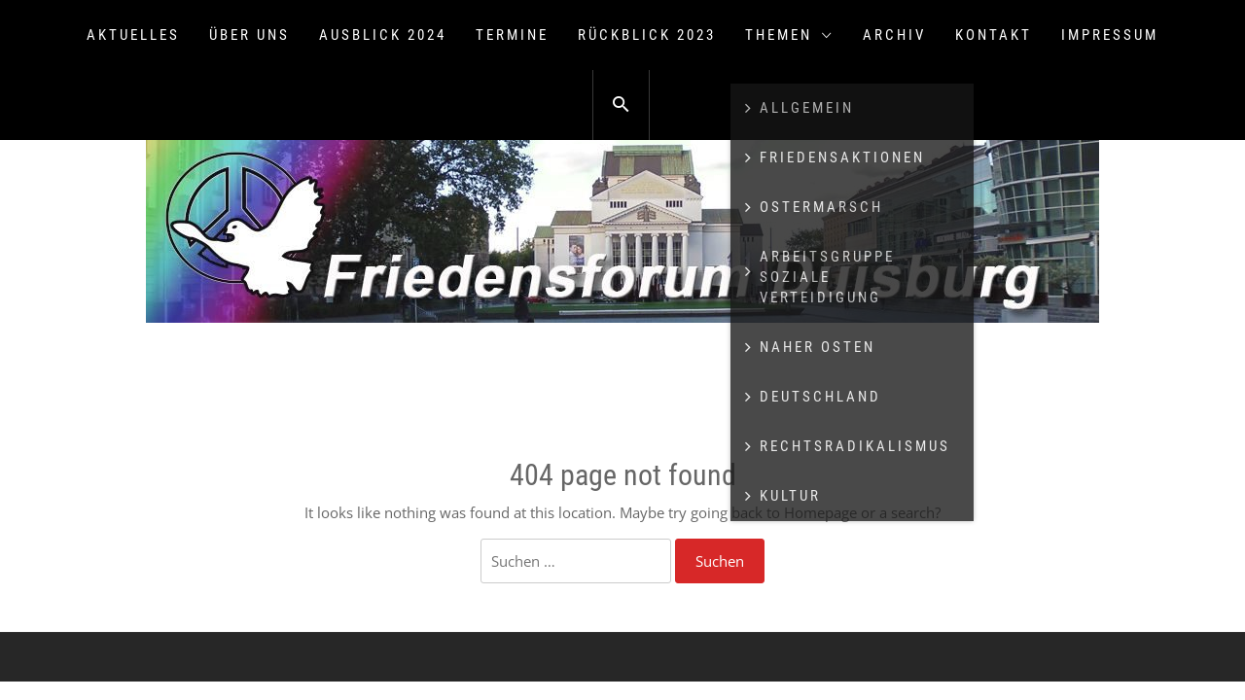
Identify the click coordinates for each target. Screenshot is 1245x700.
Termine (512, 35)
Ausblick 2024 (382, 35)
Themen (789, 35)
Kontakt (993, 35)
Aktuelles (133, 35)
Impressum (1109, 35)
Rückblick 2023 (647, 35)
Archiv (894, 35)
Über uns (249, 35)
